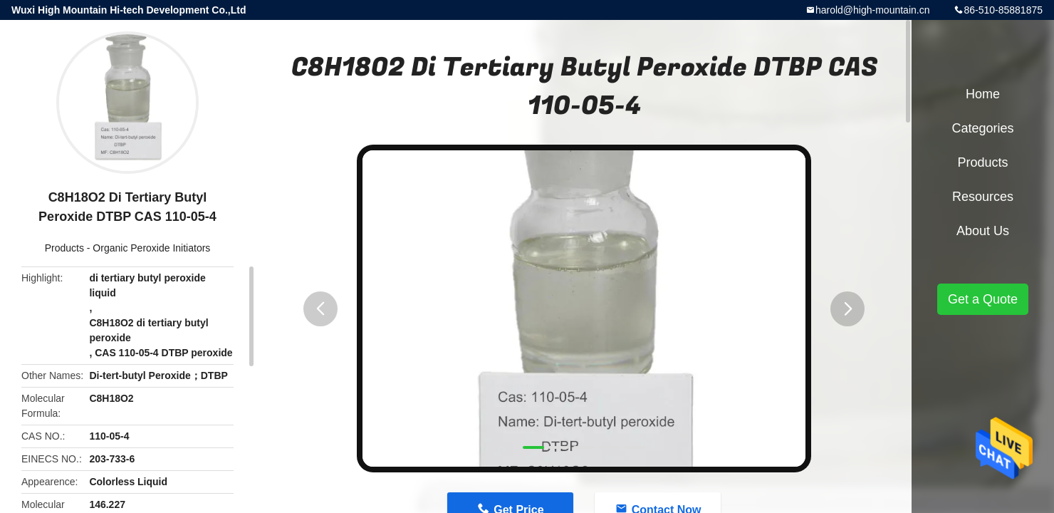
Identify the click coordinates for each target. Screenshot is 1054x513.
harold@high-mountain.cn (872, 10)
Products (64, 248)
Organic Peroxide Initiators (151, 248)
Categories (982, 128)
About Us (982, 231)
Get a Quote (983, 299)
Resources (982, 197)
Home (983, 94)
